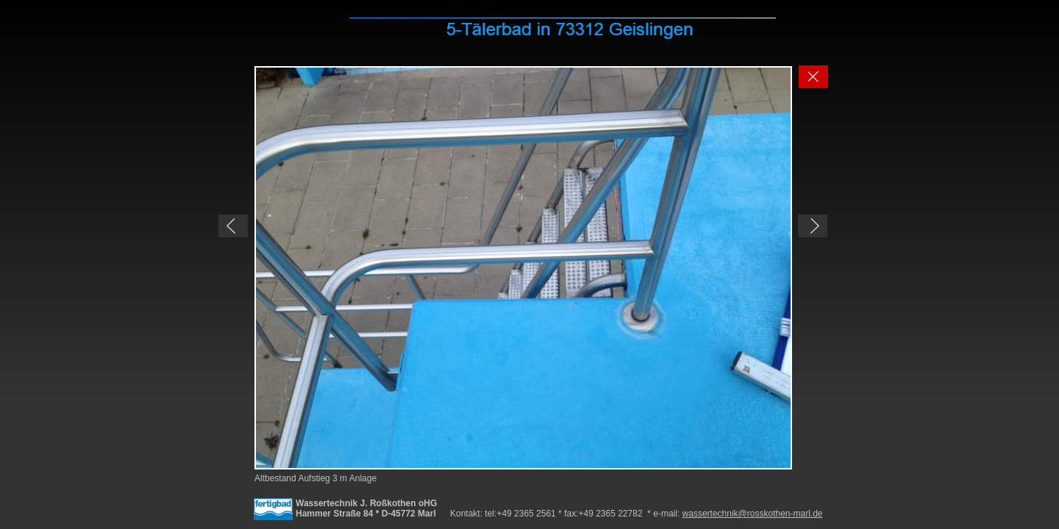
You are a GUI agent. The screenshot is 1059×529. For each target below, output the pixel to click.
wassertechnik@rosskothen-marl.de (752, 513)
